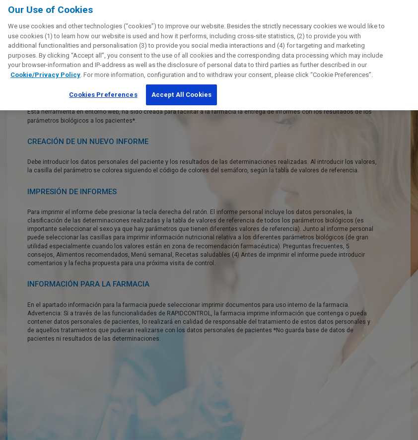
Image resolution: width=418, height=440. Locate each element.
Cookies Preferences (103, 91)
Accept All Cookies (181, 91)
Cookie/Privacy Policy (45, 71)
